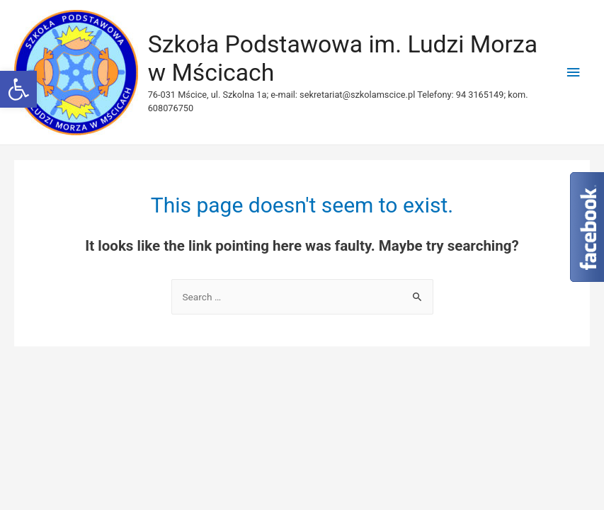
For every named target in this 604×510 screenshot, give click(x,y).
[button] (18, 89)
